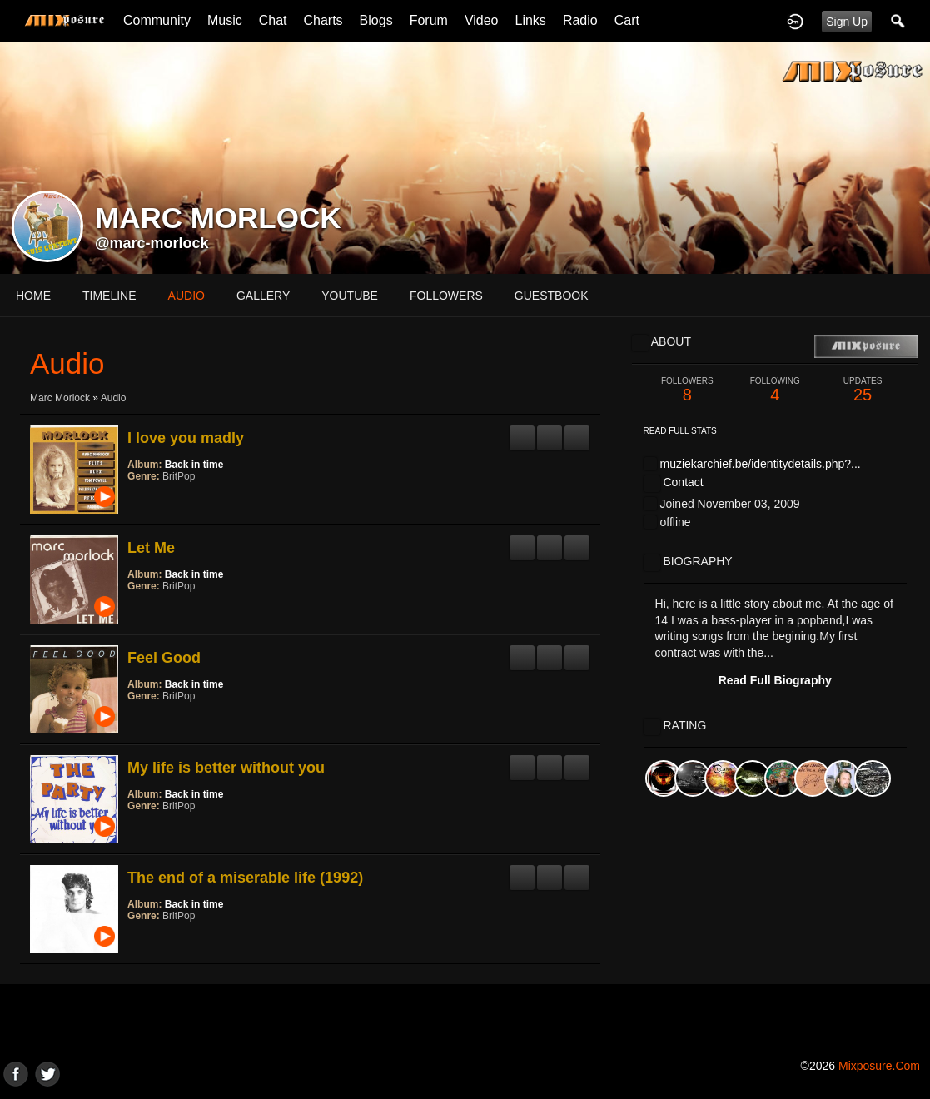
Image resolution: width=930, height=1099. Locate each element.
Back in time (194, 464)
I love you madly (185, 438)
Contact (683, 482)
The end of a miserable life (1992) (245, 877)
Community (157, 20)
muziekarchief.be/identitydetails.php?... (759, 463)
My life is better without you (226, 767)
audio (186, 295)
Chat (273, 20)
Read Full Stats (680, 430)
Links (530, 20)
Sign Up (847, 21)
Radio (580, 20)
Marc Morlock (60, 398)
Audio (114, 398)
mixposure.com (879, 1065)
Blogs (376, 20)
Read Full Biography (775, 680)
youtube (349, 295)
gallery (263, 295)
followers (446, 295)
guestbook (552, 295)
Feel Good (164, 657)
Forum (429, 20)
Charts (322, 20)
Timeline (109, 295)
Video (482, 20)
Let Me (151, 548)
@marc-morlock (152, 243)
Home (33, 295)
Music (224, 20)
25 (862, 390)
